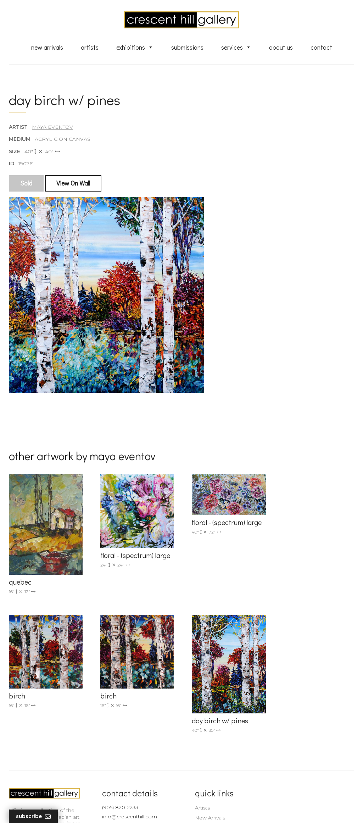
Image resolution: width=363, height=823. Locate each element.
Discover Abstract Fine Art (222, 731)
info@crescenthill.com (127, 709)
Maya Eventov (52, 127)
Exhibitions (134, 47)
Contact (321, 47)
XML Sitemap (207, 778)
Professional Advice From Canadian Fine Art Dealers (222, 744)
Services (236, 47)
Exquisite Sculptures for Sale (225, 721)
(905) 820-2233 (118, 700)
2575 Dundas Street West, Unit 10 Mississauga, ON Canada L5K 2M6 (131, 738)
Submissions (187, 47)
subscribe (302, 738)
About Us (281, 47)
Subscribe (33, 816)
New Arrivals (47, 47)
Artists (90, 47)
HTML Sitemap (209, 788)
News (197, 767)
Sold (26, 183)
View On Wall (73, 183)
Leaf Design (220, 808)
